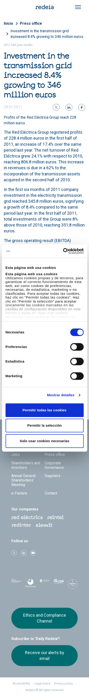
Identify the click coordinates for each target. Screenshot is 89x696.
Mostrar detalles (61, 395)
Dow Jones (16, 584)
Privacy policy (63, 683)
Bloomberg (73, 585)
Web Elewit (44, 525)
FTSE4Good (30, 585)
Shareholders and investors (25, 465)
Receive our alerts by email (44, 655)
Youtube (33, 553)
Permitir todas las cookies (45, 410)
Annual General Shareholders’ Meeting (23, 480)
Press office (31, 23)
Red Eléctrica (26, 517)
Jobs (15, 454)
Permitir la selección (44, 425)
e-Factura (19, 493)
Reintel (55, 517)
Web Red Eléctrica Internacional (21, 525)
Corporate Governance (54, 465)
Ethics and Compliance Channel (44, 618)
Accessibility (21, 683)
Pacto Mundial (44, 584)
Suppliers (52, 475)
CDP (58, 584)
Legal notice (42, 683)
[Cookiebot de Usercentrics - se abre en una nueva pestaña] (63, 251)
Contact (51, 493)
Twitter (14, 553)
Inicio (8, 23)
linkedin (23, 553)
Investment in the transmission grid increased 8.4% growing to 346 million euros (46, 34)
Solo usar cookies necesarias (44, 441)
